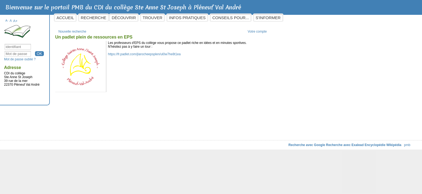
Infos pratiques (231, 17)
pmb (364, 142)
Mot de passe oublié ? (63, 56)
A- (50, 17)
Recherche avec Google (263, 142)
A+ (59, 18)
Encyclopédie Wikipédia (339, 142)
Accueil (109, 17)
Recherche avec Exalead (301, 142)
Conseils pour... (274, 17)
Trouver (196, 17)
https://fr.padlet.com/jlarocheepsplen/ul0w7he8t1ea (188, 51)
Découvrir (167, 17)
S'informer (311, 17)
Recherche (137, 17)
